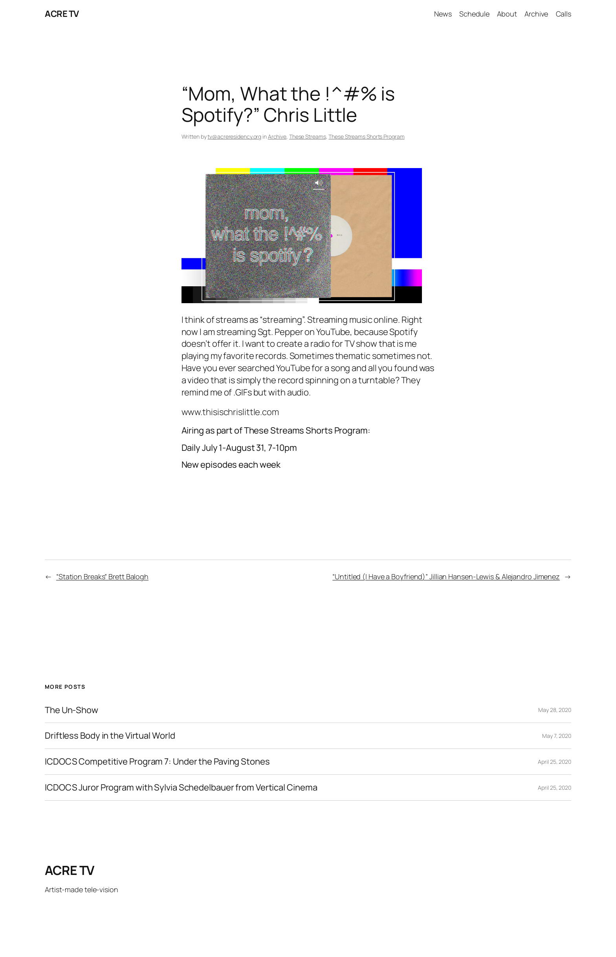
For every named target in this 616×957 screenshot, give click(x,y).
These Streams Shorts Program (366, 136)
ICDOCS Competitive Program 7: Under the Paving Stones (157, 762)
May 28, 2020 (554, 710)
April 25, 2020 (554, 761)
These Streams (307, 136)
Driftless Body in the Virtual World (110, 736)
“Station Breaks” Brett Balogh (102, 576)
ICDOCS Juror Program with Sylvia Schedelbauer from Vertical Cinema (181, 787)
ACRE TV (62, 14)
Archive (277, 136)
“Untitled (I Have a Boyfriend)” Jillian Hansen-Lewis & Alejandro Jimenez (446, 576)
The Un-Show (71, 710)
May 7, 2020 (556, 735)
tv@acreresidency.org (234, 136)
